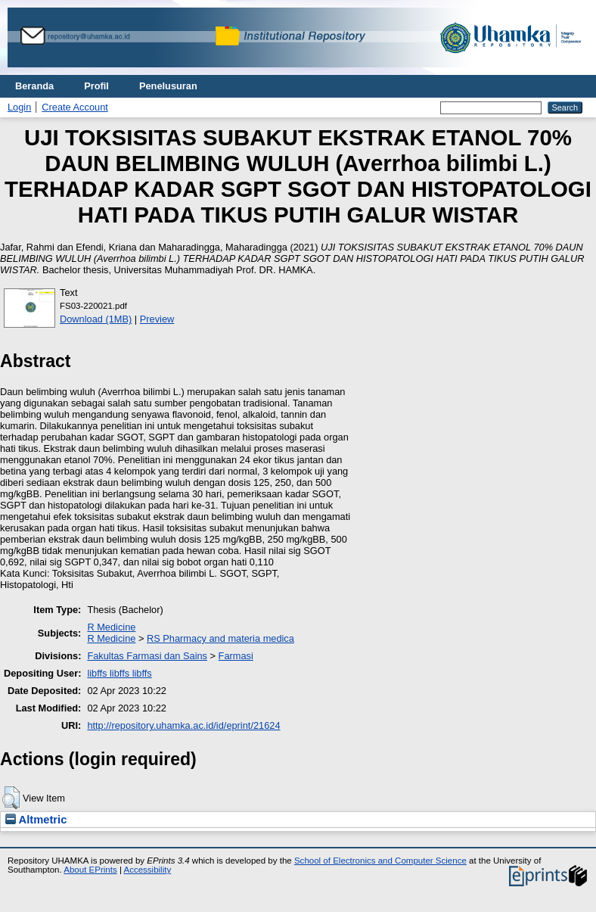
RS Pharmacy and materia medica (220, 638)
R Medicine (111, 627)
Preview (157, 319)
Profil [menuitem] (96, 86)
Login (19, 107)
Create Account (75, 107)
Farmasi (236, 655)
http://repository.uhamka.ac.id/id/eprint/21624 (183, 725)
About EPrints (90, 869)
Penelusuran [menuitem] (168, 86)
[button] (11, 797)
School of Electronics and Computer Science (380, 860)
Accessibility (147, 869)
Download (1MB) (96, 319)
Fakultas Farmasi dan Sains (147, 655)
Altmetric (36, 820)
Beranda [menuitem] (34, 86)
